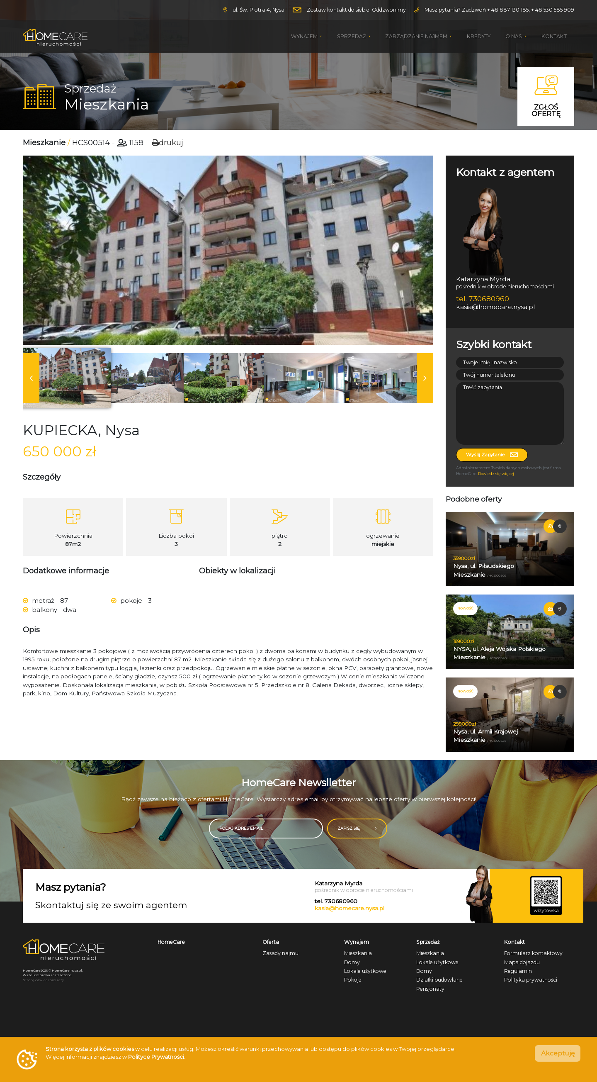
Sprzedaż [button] (352, 36)
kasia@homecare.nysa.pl (349, 907)
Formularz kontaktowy (533, 953)
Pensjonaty (430, 988)
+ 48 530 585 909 (552, 10)
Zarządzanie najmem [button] (417, 36)
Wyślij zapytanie (492, 455)
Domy (352, 961)
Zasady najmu (280, 953)
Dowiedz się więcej (496, 473)
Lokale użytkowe (365, 970)
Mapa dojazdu (522, 961)
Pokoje (353, 979)
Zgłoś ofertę (546, 97)
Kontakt (554, 36)
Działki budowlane (439, 979)
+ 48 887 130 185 (508, 10)
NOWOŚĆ (465, 608)
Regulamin (518, 970)
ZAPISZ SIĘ (368, 828)
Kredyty (478, 36)
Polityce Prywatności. (156, 1056)
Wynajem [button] (305, 36)
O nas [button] (514, 36)
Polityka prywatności (530, 979)
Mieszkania (358, 953)
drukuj (167, 142)
